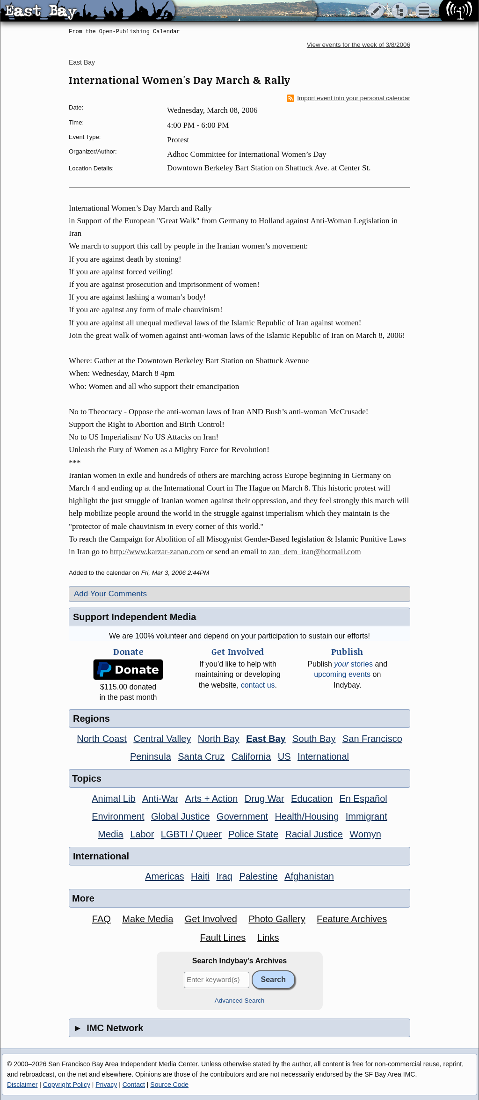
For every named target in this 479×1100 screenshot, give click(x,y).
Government (242, 816)
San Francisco (372, 738)
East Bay (82, 62)
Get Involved (211, 919)
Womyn (365, 834)
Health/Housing (307, 816)
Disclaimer (22, 1084)
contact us (258, 685)
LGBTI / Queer (191, 834)
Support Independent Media (134, 617)
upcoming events (342, 674)
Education (312, 798)
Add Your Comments (110, 593)
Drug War (264, 798)
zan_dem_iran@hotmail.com (315, 551)
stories (353, 664)
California (251, 756)
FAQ (101, 919)
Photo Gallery (276, 919)
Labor (142, 834)
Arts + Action (211, 798)
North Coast (102, 738)
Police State (253, 834)
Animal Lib (113, 798)
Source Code (169, 1084)
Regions (91, 718)
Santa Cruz (201, 756)
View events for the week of (358, 44)
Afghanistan (309, 876)
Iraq (224, 876)
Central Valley (162, 738)
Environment (118, 816)
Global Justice (180, 816)
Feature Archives (352, 919)
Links (268, 937)
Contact (134, 1084)
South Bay (313, 738)
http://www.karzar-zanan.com (157, 551)
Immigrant (366, 816)
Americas (164, 876)
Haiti (200, 876)
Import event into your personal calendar (348, 98)
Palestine (258, 876)
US (284, 756)
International (323, 756)
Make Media (147, 919)
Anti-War (160, 798)
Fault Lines (223, 937)
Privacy (106, 1084)
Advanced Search (240, 1000)
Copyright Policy (66, 1084)
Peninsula (150, 756)
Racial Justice (313, 834)
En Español (363, 798)
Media (110, 834)
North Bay (219, 738)
